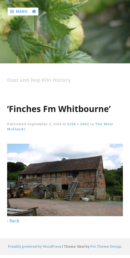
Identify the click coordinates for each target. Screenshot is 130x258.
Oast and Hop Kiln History (39, 80)
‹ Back (13, 220)
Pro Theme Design (106, 246)
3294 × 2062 (78, 124)
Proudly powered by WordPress (34, 246)
